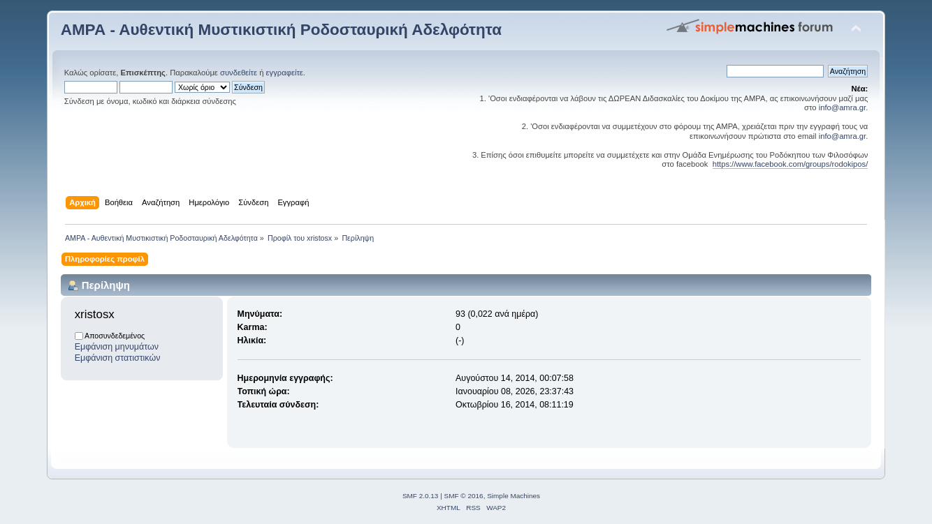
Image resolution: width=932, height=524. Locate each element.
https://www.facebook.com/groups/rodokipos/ (790, 164)
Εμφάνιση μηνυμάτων (117, 347)
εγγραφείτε (284, 72)
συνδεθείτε (238, 72)
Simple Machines (513, 496)
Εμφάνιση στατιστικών (118, 358)
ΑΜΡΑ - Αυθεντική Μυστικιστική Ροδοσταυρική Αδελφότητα (281, 29)
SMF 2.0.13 (420, 496)
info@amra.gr (842, 107)
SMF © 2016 (463, 496)
